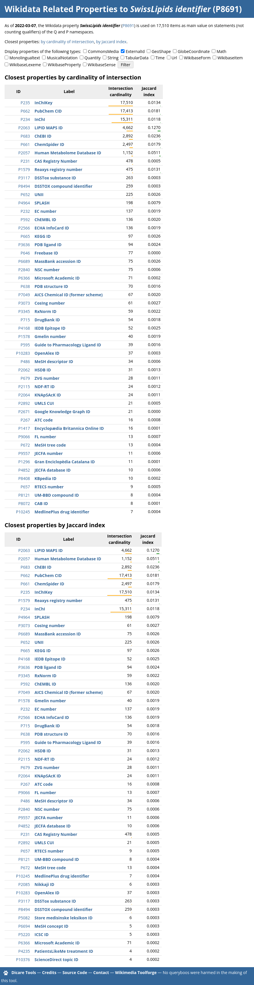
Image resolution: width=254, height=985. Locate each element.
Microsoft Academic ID (57, 278)
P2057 (24, 152)
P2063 (24, 127)
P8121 (24, 495)
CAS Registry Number (56, 161)
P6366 (24, 278)
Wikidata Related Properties (61, 8)
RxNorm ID (45, 311)
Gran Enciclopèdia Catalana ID (65, 461)
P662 (25, 111)
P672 (25, 445)
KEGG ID (43, 236)
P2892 (24, 403)
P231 (25, 161)
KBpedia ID (45, 478)
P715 (25, 319)
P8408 (24, 478)
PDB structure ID (51, 286)
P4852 (24, 470)
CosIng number (50, 303)
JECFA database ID (52, 470)
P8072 (24, 503)
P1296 (24, 461)
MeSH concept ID (51, 926)
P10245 (23, 512)
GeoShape (161, 51)
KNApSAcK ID (48, 395)
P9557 (24, 453)
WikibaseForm (197, 57)
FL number (45, 436)
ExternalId (135, 51)
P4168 (24, 328)
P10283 (23, 353)
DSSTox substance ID (55, 178)
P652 (25, 194)
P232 (25, 211)
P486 (25, 361)
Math (221, 51)
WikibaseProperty (64, 64)
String (113, 57)
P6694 (24, 926)
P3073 (24, 303)
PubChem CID (48, 111)
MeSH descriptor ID (54, 361)
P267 (25, 420)
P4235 (24, 951)
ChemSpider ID (49, 144)
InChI (40, 119)
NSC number (47, 269)
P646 (25, 253)
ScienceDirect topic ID (56, 959)
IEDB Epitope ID (50, 328)
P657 (25, 486)
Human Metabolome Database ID (68, 152)
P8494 (24, 186)
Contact (101, 972)
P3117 (24, 178)
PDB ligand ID (48, 244)
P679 (25, 378)
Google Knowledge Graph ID (62, 411)
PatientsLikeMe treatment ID (64, 951)
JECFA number (49, 453)
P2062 (24, 370)
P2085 (24, 884)
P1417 (24, 428)
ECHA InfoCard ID (52, 228)
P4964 (24, 203)
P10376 (23, 959)
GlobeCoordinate (194, 51)
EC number (45, 211)
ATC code (44, 420)
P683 (25, 136)
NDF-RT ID (45, 386)
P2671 (24, 411)
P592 (25, 219)
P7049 (24, 294)
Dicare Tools (24, 972)
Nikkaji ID (44, 884)
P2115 (24, 386)
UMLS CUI (44, 403)
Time (160, 57)
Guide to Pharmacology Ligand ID (68, 345)
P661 (25, 144)
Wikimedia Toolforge (135, 972)
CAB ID (41, 503)
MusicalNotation (62, 57)
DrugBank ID (47, 319)
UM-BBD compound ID (57, 495)
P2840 (24, 269)
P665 (25, 236)
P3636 (24, 244)
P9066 (24, 436)
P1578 (24, 336)
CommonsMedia (103, 51)
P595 (25, 345)
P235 (25, 102)
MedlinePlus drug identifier (62, 512)
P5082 (24, 918)
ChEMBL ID (45, 219)
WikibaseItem (230, 57)
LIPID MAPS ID (49, 127)
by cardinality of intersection (67, 41)
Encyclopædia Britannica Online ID (69, 428)
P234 (25, 119)
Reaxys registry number (58, 169)
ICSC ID (42, 934)
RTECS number (49, 486)
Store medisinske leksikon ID (64, 918)
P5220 (24, 934)
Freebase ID (46, 253)
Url (174, 57)
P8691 (128, 25)
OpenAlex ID (47, 353)
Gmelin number (50, 336)
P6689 (24, 261)
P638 (25, 286)
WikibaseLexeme (25, 64)
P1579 (24, 169)
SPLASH (42, 203)
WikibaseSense (102, 64)
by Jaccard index (111, 41)
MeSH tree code (50, 445)
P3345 (24, 311)
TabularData (136, 57)
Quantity (93, 57)
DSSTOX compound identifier (63, 186)
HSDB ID (43, 370)
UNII (39, 194)
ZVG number (47, 378)
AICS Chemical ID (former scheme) (69, 294)
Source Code (74, 972)
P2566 (24, 228)
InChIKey (43, 102)
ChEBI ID (43, 136)
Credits (49, 972)
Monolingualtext (24, 57)
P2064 (24, 395)
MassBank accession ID (58, 261)
